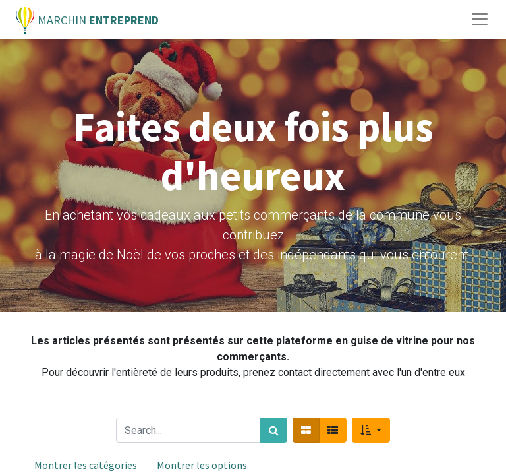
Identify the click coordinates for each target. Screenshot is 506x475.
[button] (370, 430)
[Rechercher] (273, 430)
